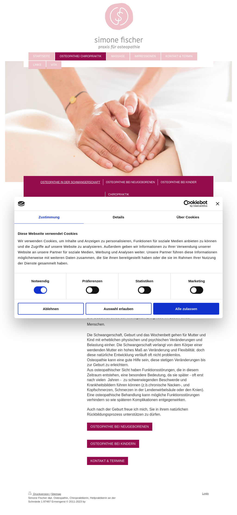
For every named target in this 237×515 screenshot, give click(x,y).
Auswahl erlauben (118, 309)
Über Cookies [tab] (188, 217)
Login (205, 493)
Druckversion (39, 493)
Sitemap (56, 493)
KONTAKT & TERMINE (107, 461)
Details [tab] (118, 217)
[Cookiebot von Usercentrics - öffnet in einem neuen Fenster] (187, 203)
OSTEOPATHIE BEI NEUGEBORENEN (119, 426)
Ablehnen (51, 309)
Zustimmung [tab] (49, 217)
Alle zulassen (186, 309)
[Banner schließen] (217, 203)
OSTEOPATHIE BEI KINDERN (113, 444)
